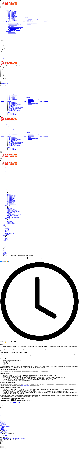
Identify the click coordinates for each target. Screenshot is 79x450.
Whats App (5, 58)
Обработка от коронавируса (13, 23)
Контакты (39, 19)
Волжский (7, 173)
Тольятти (6, 183)
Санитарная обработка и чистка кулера (15, 27)
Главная (2, 21)
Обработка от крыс (11, 32)
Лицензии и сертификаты (32, 23)
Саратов (6, 181)
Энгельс (6, 184)
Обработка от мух (11, 18)
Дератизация (8, 31)
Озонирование (11, 26)
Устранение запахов (12, 29)
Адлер (6, 170)
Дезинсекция (8, 10)
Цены (24, 21)
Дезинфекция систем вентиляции (14, 28)
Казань (6, 174)
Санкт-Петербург (8, 180)
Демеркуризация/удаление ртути (14, 30)
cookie (53, 445)
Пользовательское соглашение (19, 438)
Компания (27, 17)
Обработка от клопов (12, 12)
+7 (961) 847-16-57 (4, 54)
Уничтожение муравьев (12, 20)
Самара (6, 179)
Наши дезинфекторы (4, 420)
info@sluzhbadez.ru (4, 247)
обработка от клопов (25, 385)
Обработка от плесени (12, 22)
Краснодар (7, 175)
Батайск (6, 171)
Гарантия (45, 21)
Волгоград (7, 172)
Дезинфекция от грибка (12, 25)
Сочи (6, 182)
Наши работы (29, 20)
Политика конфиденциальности (6, 438)
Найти (2, 441)
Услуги (5, 8)
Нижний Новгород (8, 176)
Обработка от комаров (12, 14)
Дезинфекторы (30, 21)
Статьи (28, 22)
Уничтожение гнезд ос (12, 19)
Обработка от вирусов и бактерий (14, 24)
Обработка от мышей (12, 33)
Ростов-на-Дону (8, 178)
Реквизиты (29, 24)
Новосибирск (7, 177)
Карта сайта (41, 21)
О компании (29, 19)
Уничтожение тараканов (12, 11)
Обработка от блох (11, 15)
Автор (1, 404)
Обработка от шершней (12, 16)
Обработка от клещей (12, 13)
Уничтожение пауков (12, 17)
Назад (6, 189)
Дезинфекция (8, 21)
